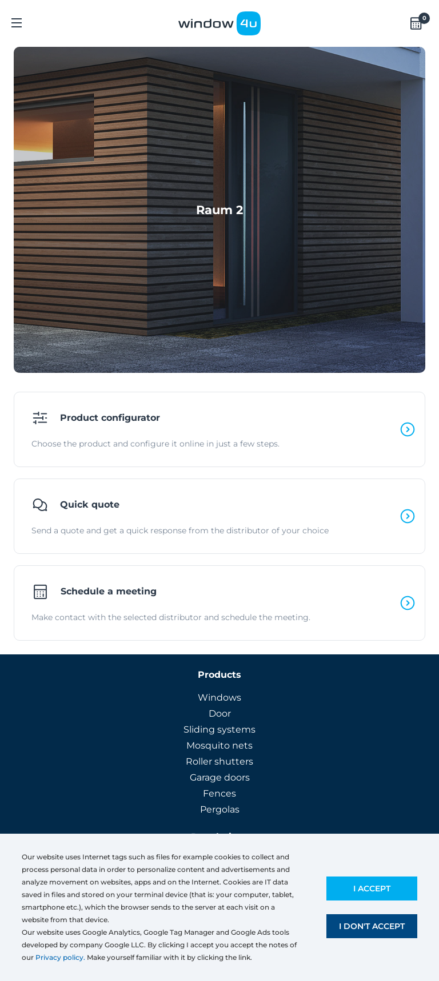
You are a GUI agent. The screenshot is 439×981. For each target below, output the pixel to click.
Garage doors (220, 777)
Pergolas (220, 809)
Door (220, 713)
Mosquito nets (219, 745)
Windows (219, 697)
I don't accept (372, 926)
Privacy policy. (60, 957)
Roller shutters (219, 761)
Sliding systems (219, 729)
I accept (371, 888)
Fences (219, 793)
